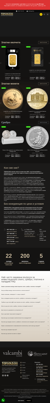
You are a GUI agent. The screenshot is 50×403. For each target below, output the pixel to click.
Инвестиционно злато (9, 75)
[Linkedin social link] (8, 376)
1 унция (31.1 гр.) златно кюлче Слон (13, 73)
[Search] (44, 14)
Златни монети (42, 114)
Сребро (8, 153)
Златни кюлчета (17, 75)
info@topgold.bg (41, 379)
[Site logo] (7, 14)
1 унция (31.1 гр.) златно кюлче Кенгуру (37, 70)
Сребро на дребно (14, 153)
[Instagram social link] (5, 376)
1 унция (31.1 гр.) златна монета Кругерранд (12, 111)
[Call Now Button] (3, 400)
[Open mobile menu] (48, 14)
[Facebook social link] (3, 376)
